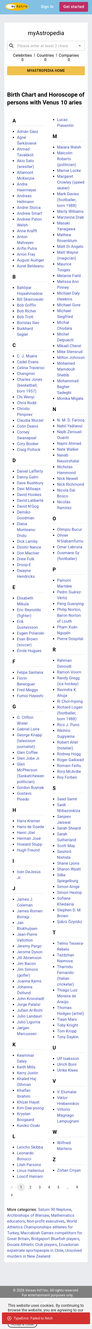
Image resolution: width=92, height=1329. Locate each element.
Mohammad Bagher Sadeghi (68, 387)
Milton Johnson (71, 357)
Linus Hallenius (30, 1170)
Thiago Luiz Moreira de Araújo (67, 996)
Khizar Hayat (28, 1102)
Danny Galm (27, 477)
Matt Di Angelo (70, 246)
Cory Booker (28, 443)
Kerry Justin (27, 1073)
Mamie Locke (69, 170)
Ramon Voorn (69, 672)
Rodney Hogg (69, 754)
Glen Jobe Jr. (28, 758)
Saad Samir (67, 799)
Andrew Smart (29, 213)
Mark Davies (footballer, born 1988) (68, 200)
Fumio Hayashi (30, 695)
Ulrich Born (67, 1064)
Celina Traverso (30, 367)
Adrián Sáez (27, 131)
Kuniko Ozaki (28, 1125)
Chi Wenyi (25, 397)
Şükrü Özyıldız (69, 921)
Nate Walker (68, 449)
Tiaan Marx (67, 1019)
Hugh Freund (28, 850)
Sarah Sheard (69, 828)
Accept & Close (22, 1324)
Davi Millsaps (29, 489)
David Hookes (29, 494)
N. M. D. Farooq (71, 420)
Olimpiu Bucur (69, 529)
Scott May (66, 845)
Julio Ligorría (28, 1022)
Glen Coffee (27, 752)
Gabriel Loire (28, 729)
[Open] (79, 45)
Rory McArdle (69, 771)
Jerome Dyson (29, 952)
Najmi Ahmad (69, 443)
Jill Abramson (29, 957)
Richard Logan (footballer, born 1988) (70, 713)
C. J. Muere (27, 356)
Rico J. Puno (68, 724)
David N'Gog (28, 506)
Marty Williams (70, 211)
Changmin (26, 373)
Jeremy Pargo (29, 946)
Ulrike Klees (67, 1070)
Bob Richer (26, 311)
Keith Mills (26, 1067)
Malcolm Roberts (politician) (66, 159)
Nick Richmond (70, 484)
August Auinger (30, 260)
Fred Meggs (27, 690)
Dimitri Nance (29, 547)
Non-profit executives (46, 1221)
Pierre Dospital (70, 638)
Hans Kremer (28, 821)
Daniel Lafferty (30, 471)
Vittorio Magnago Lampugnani (68, 1115)
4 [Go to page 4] (49, 1187)
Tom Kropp (67, 1031)
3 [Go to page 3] (40, 1187)
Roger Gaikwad (70, 760)
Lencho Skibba (30, 1147)
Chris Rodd (26, 403)
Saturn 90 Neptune (54, 1209)
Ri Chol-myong (70, 701)
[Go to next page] (12, 1195)
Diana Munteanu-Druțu (26, 530)
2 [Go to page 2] (30, 1187)
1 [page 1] (21, 1187)
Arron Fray (26, 254)
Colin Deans (27, 426)
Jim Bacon (26, 963)
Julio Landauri (29, 1016)
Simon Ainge (68, 886)
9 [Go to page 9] (77, 1187)
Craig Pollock (28, 449)
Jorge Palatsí (28, 1004)
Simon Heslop (69, 892)
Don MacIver (28, 553)
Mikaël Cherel (69, 346)
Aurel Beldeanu (30, 266)
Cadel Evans (28, 362)
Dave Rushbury (30, 483)
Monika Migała (70, 398)
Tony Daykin (68, 1037)
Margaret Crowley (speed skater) (70, 182)
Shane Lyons (68, 863)
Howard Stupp (29, 844)
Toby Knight (67, 1025)
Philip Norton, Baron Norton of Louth (69, 615)
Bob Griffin (26, 305)
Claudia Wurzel (30, 420)
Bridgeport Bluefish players (55, 1238)
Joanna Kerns (29, 981)
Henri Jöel (26, 832)
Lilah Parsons (29, 1164)
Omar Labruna (69, 547)
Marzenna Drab (70, 217)
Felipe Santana (30, 672)
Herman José (29, 838)
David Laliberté (30, 500)
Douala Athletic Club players (32, 1244)
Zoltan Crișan (69, 1170)
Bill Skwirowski (30, 299)
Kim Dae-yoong (30, 1108)
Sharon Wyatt (69, 869)
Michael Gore (69, 305)
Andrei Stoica (29, 207)
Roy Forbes (67, 777)
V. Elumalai (67, 1092)
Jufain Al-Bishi (29, 1010)
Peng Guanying (70, 603)
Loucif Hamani (30, 1176)
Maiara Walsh (69, 147)
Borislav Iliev (28, 322)
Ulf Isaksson (68, 1058)
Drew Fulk (25, 559)
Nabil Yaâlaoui (70, 426)
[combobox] (46, 46)
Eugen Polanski (30, 633)
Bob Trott (25, 317)
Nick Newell (67, 478)
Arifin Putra (27, 248)
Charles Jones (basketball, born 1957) (29, 385)
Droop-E (24, 564)
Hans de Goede (30, 826)
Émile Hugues (29, 650)
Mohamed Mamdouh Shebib (66, 369)
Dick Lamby (27, 541)
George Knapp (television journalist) (29, 741)
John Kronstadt (30, 998)
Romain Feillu (69, 765)
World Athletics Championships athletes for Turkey (42, 1227)
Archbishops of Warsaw (28, 1215)
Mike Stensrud (70, 351)
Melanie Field (69, 275)
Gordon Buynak (30, 787)
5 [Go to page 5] (58, 1187)
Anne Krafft (27, 231)
